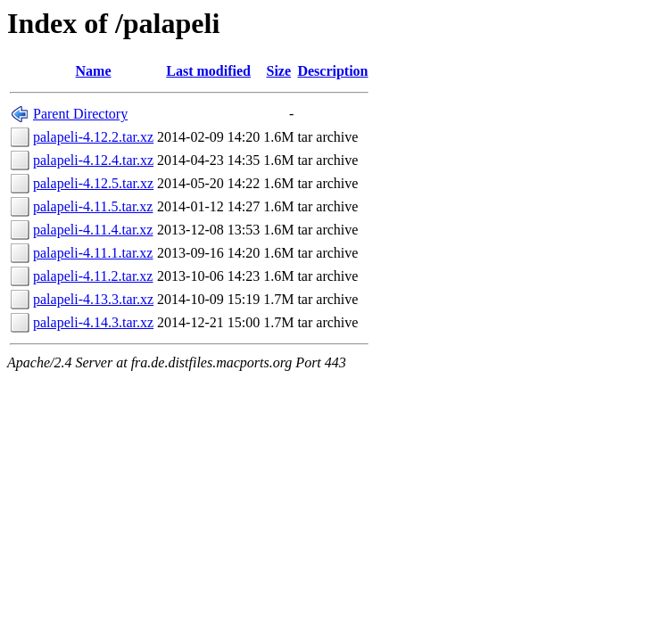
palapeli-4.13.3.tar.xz (93, 299)
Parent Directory (80, 113)
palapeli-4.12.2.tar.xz (93, 136)
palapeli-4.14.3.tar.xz (93, 322)
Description (332, 70)
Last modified (208, 70)
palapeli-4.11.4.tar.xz (93, 229)
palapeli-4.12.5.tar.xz (93, 183)
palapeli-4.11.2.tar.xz (93, 276)
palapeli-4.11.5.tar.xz (93, 206)
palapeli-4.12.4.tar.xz (93, 160)
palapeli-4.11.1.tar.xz (93, 252)
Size (279, 70)
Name (94, 70)
